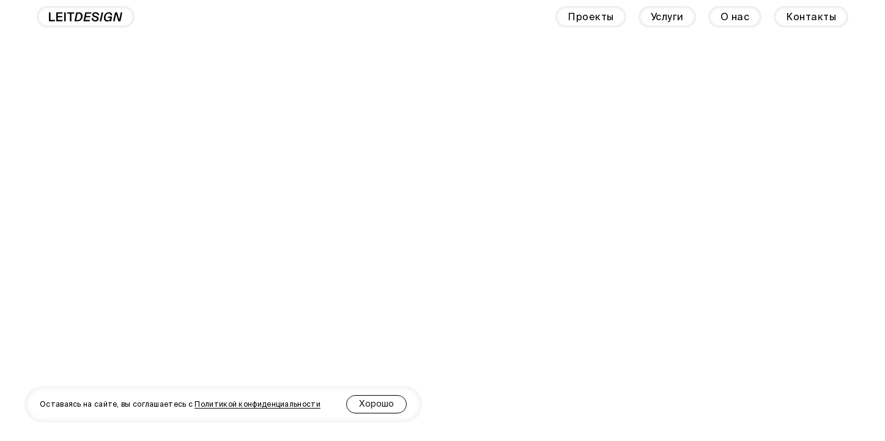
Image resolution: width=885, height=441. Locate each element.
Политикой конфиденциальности (257, 404)
